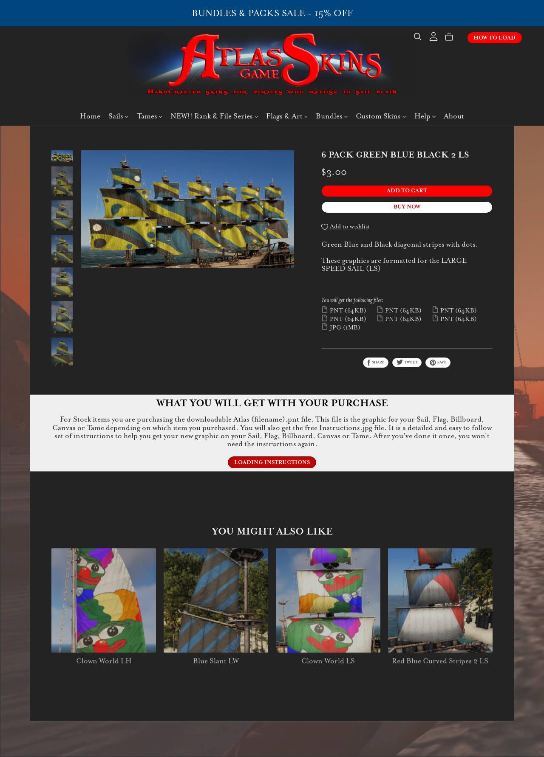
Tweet (407, 362)
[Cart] (452, 37)
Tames (149, 116)
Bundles (332, 116)
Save (438, 363)
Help (425, 116)
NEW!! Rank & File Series (214, 116)
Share (376, 363)
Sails (118, 116)
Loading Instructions (272, 462)
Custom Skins (381, 116)
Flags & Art (287, 116)
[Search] (418, 37)
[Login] (433, 35)
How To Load (494, 37)
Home (90, 116)
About (454, 116)
